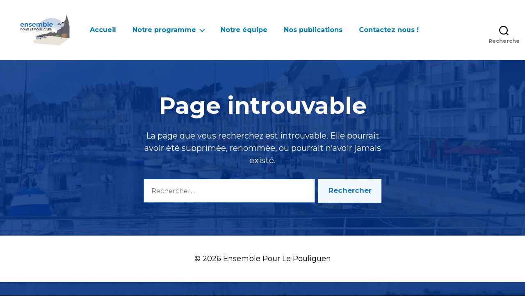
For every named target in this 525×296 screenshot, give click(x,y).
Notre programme (164, 30)
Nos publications (313, 30)
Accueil (103, 30)
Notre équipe (244, 30)
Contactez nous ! (389, 30)
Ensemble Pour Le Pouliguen (277, 258)
